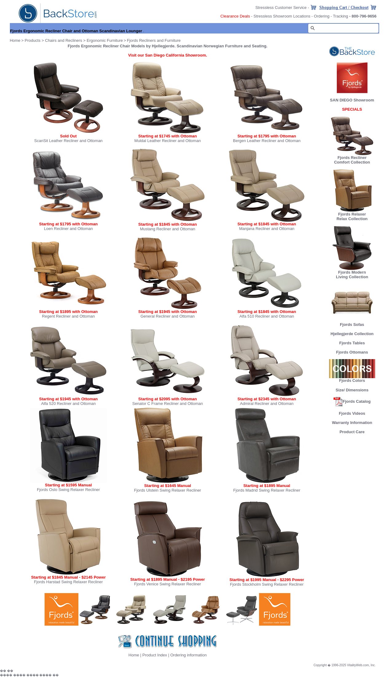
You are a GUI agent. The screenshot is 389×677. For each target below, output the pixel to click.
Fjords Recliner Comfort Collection (352, 159)
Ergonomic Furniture (105, 40)
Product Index (154, 655)
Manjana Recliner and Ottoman (266, 228)
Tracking (340, 16)
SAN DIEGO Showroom (352, 100)
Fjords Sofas (352, 323)
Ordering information (188, 655)
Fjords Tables (352, 343)
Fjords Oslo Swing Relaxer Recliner (68, 489)
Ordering (322, 16)
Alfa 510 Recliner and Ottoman (266, 316)
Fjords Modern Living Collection (352, 272)
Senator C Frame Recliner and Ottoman (167, 403)
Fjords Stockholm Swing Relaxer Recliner (267, 584)
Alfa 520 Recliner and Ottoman (68, 403)
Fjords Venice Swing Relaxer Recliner (167, 584)
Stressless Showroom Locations (281, 16)
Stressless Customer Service (281, 7)
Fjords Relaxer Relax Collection (352, 214)
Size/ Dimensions (352, 390)
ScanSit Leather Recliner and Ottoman (68, 140)
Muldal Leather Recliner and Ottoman (167, 140)
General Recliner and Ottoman (167, 316)
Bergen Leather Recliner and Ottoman (267, 140)
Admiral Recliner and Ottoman (266, 403)
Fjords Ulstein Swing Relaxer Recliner (167, 490)
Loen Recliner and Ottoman (68, 228)
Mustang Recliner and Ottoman (167, 229)
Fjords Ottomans (352, 352)
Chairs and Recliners (63, 40)
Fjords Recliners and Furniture (154, 40)
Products (32, 40)
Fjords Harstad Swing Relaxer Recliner (68, 582)
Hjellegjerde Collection (352, 333)
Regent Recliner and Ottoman (68, 316)
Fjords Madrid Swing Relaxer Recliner (266, 490)
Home (133, 655)
